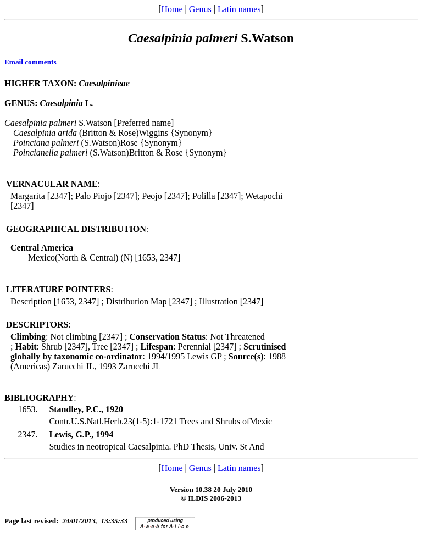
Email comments (30, 62)
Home (171, 9)
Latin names (239, 9)
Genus (200, 9)
